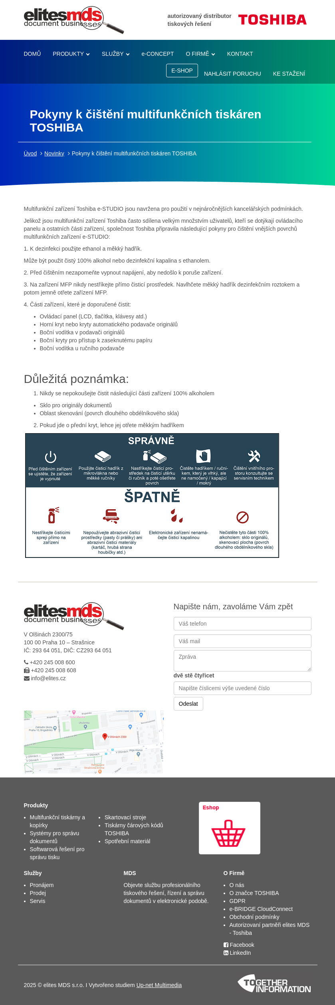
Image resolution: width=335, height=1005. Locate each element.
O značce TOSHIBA (254, 893)
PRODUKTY (68, 54)
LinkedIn (237, 953)
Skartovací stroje (125, 817)
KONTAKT (240, 54)
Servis (38, 901)
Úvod (30, 153)
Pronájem (42, 885)
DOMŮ (32, 54)
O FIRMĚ (197, 54)
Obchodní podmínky (254, 917)
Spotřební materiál (127, 841)
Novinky (54, 153)
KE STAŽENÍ (289, 74)
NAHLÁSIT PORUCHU (232, 74)
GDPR (238, 901)
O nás (237, 885)
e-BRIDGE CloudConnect (261, 909)
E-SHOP (182, 70)
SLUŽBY (112, 54)
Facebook (239, 945)
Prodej (38, 893)
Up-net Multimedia (159, 985)
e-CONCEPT (158, 54)
